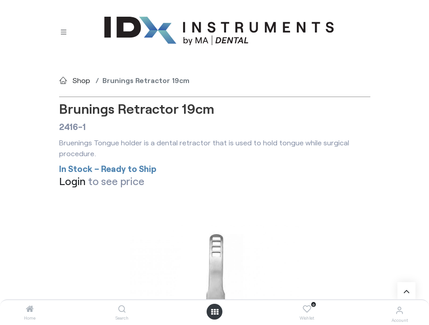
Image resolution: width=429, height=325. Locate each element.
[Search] (122, 309)
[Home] (30, 309)
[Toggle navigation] (63, 31)
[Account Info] (399, 310)
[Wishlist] (307, 309)
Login (72, 181)
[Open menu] (214, 311)
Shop (81, 80)
